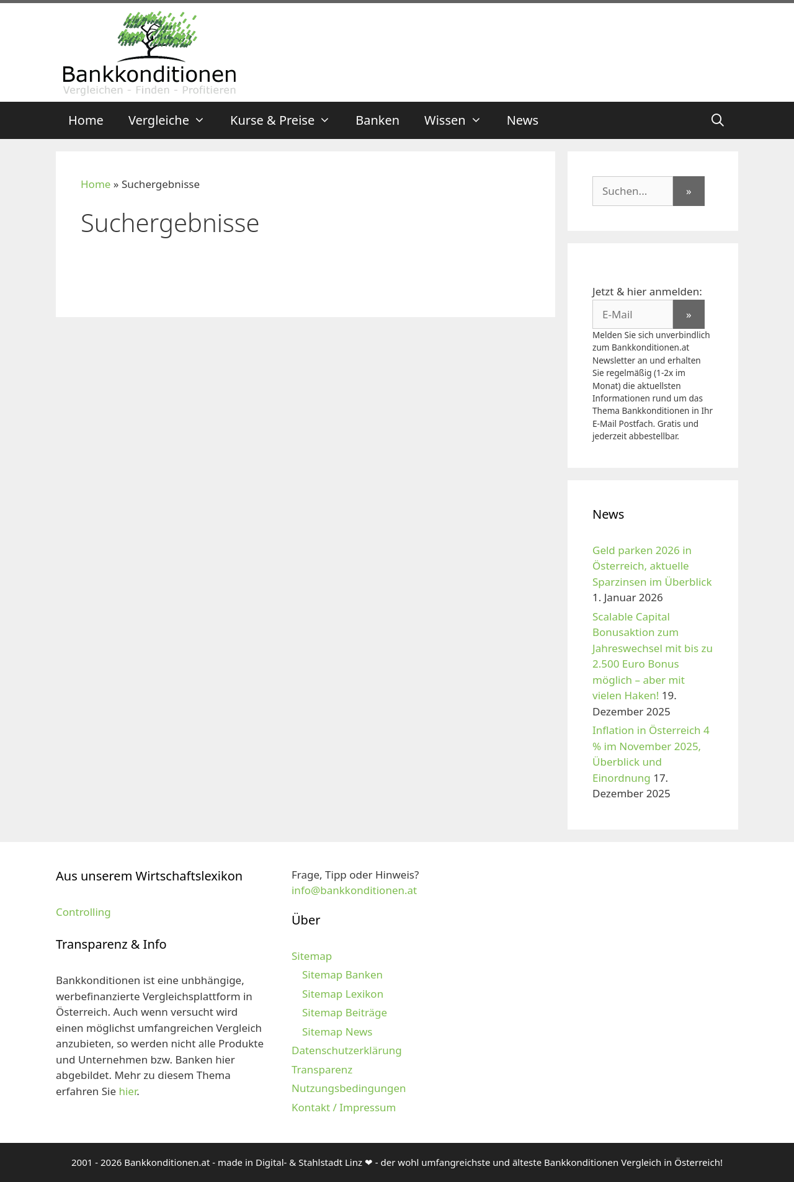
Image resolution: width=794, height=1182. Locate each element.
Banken (377, 120)
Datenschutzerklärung (347, 1050)
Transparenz (322, 1069)
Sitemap (312, 956)
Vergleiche (173, 120)
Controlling (83, 912)
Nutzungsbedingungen (349, 1088)
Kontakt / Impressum (344, 1107)
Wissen (459, 120)
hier (127, 1091)
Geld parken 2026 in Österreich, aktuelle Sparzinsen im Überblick (652, 566)
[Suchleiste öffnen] (717, 120)
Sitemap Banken (342, 974)
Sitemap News (337, 1031)
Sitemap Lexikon (342, 994)
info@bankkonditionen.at (354, 890)
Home (86, 120)
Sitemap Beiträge (344, 1012)
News (522, 120)
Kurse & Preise (286, 120)
